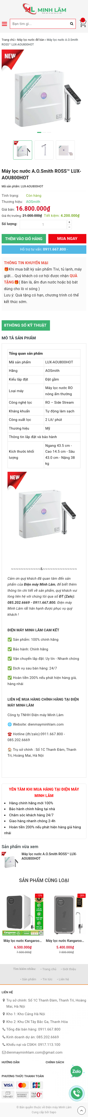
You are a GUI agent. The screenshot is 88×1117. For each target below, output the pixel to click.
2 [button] (44, 132)
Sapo (53, 1112)
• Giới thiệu (68, 969)
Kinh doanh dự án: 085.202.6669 (32, 1037)
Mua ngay (67, 238)
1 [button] (39, 132)
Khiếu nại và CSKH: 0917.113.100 (33, 1045)
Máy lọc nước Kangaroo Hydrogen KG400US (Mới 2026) (23, 941)
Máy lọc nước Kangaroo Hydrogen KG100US (65, 941)
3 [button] (49, 132)
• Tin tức (46, 979)
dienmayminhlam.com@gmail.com (34, 1052)
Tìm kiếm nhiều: (24, 969)
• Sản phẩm (28, 979)
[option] (44, 93)
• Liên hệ (63, 979)
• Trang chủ (48, 969)
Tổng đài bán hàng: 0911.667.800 (33, 1029)
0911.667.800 (54, 249)
